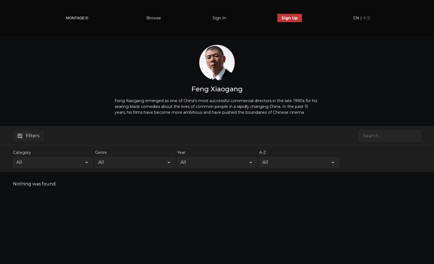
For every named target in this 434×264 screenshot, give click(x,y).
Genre (101, 152)
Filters (28, 135)
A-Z (262, 152)
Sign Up (289, 17)
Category (22, 152)
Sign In (219, 17)
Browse (153, 17)
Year (181, 152)
